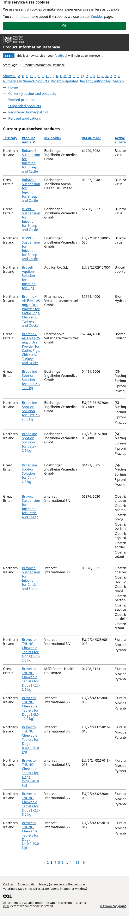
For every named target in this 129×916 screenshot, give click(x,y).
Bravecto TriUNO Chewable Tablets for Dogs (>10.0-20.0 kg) (30, 835)
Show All (9, 76)
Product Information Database (31, 47)
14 (72, 862)
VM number (91, 138)
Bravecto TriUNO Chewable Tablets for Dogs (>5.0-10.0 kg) (31, 708)
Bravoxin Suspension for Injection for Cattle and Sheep (31, 506)
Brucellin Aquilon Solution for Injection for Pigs (29, 277)
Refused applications (24, 118)
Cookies (97, 16)
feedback (61, 56)
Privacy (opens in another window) (62, 884)
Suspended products (24, 106)
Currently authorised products (32, 93)
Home (13, 87)
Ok (64, 25)
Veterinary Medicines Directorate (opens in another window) (45, 889)
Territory (10, 138)
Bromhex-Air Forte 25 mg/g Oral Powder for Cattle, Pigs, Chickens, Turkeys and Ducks (31, 311)
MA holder (52, 138)
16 (83, 862)
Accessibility (26, 884)
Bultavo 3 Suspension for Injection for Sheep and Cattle (31, 161)
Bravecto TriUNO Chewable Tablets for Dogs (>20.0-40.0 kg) (30, 773)
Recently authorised (95, 81)
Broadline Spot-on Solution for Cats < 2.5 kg (29, 442)
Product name (28, 140)
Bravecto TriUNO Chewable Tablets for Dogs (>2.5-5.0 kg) (31, 804)
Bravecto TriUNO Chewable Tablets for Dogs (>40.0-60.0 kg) (30, 739)
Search (118, 81)
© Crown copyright (113, 906)
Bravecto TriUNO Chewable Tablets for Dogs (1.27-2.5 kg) (31, 650)
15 (77, 862)
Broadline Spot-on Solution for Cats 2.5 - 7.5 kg (31, 379)
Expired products (21, 100)
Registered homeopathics (28, 112)
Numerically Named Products (26, 81)
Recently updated (64, 81)
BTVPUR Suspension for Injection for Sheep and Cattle (31, 219)
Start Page (10, 65)
